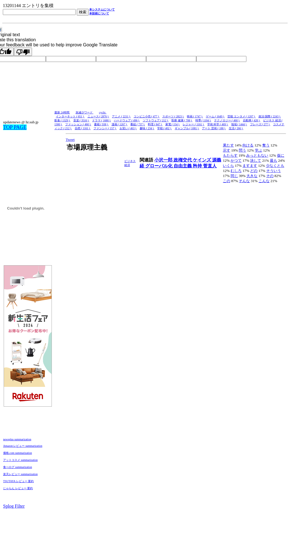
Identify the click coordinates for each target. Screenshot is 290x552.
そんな (244, 181)
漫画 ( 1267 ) (120, 124)
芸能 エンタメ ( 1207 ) (241, 116)
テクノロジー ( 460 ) (227, 120)
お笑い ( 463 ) (128, 128)
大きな (251, 176)
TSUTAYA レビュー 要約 (18, 481)
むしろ (236, 171)
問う (242, 150)
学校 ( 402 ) (164, 128)
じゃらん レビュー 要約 (18, 488)
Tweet (70, 139)
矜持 (198, 165)
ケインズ (202, 160)
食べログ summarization (17, 467)
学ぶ (258, 150)
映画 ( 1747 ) (195, 116)
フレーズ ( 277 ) (260, 124)
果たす (228, 145)
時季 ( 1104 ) (203, 120)
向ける (247, 145)
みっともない (257, 155)
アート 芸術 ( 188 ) (214, 128)
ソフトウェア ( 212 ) (156, 120)
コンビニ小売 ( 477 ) (147, 116)
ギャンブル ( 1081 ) (187, 128)
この (226, 181)
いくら (228, 165)
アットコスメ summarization (20, 460)
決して (255, 160)
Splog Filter (14, 506)
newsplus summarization (17, 439)
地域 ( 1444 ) (239, 124)
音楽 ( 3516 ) (81, 120)
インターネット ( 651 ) (70, 116)
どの (253, 171)
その (270, 176)
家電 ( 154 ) (172, 124)
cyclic (102, 112)
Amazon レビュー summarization (22, 445)
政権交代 (183, 160)
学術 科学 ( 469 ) (217, 124)
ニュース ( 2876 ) (98, 116)
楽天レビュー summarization (20, 474)
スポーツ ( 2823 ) (173, 116)
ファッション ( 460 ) (78, 124)
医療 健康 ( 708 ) (181, 120)
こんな (264, 181)
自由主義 (183, 165)
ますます (249, 165)
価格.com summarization (17, 452)
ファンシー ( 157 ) (105, 128)
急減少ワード (84, 112)
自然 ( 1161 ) (83, 128)
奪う (266, 145)
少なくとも (275, 165)
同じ (234, 176)
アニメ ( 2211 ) (121, 116)
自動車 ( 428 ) (252, 120)
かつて (236, 160)
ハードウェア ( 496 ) (127, 120)
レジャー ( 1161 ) (193, 124)
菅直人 (210, 165)
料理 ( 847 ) (155, 124)
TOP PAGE (15, 127)
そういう (273, 171)
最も (273, 160)
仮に (280, 155)
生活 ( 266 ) (236, 128)
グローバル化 (159, 165)
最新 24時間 (62, 112)
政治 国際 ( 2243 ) (270, 116)
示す (226, 150)
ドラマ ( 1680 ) (101, 120)
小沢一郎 (164, 160)
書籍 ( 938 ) (101, 124)
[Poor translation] (23, 52)
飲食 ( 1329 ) (62, 120)
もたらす (230, 155)
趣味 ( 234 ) (147, 128)
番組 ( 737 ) (137, 124)
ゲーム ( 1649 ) (215, 116)
